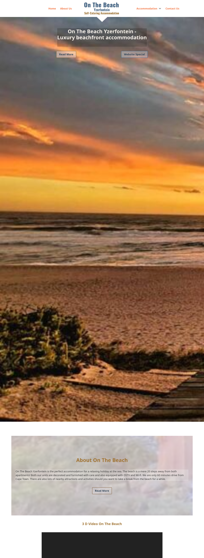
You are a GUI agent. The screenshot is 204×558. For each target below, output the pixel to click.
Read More (66, 54)
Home (52, 8)
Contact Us (172, 8)
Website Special (134, 54)
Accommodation (146, 8)
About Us (66, 8)
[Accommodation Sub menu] (160, 8)
